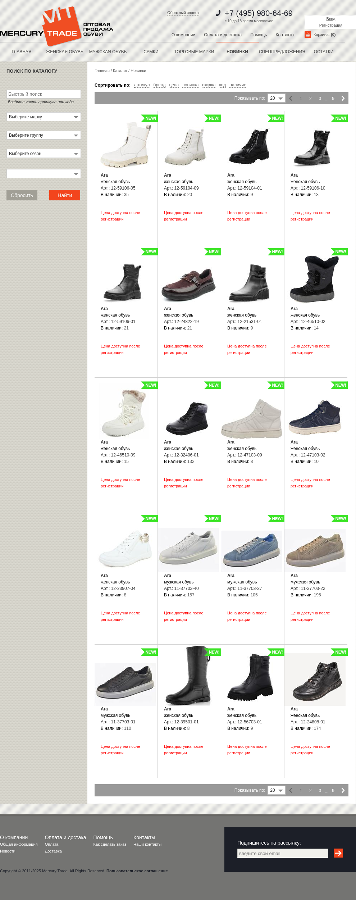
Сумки (151, 51)
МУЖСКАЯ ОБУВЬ (108, 51)
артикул (142, 85)
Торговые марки (194, 51)
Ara (104, 175)
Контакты (284, 34)
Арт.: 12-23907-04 (118, 588)
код (222, 85)
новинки (237, 51)
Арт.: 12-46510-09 (118, 455)
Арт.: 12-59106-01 (118, 321)
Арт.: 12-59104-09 (181, 188)
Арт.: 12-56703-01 (244, 721)
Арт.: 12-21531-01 (244, 321)
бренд (160, 85)
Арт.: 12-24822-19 (181, 321)
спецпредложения (280, 51)
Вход (331, 19)
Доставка (53, 851)
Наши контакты (147, 844)
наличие (237, 85)
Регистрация (330, 25)
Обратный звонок (183, 12)
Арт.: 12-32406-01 (181, 455)
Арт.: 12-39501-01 (181, 721)
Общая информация (19, 844)
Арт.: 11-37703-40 (181, 588)
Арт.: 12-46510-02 (308, 321)
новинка (190, 85)
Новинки (138, 70)
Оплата (52, 844)
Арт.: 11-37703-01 (118, 721)
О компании (183, 34)
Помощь (258, 34)
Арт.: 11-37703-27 (244, 588)
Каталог (120, 70)
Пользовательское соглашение (137, 871)
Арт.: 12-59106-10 (308, 188)
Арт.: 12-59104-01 (244, 188)
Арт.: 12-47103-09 (244, 455)
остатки (324, 51)
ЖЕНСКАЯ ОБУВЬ (64, 51)
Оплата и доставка (223, 34)
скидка (208, 85)
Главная (21, 51)
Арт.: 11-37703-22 (308, 588)
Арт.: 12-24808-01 (308, 721)
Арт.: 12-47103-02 (308, 455)
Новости (7, 851)
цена (174, 85)
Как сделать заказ (109, 844)
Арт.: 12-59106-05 (118, 188)
